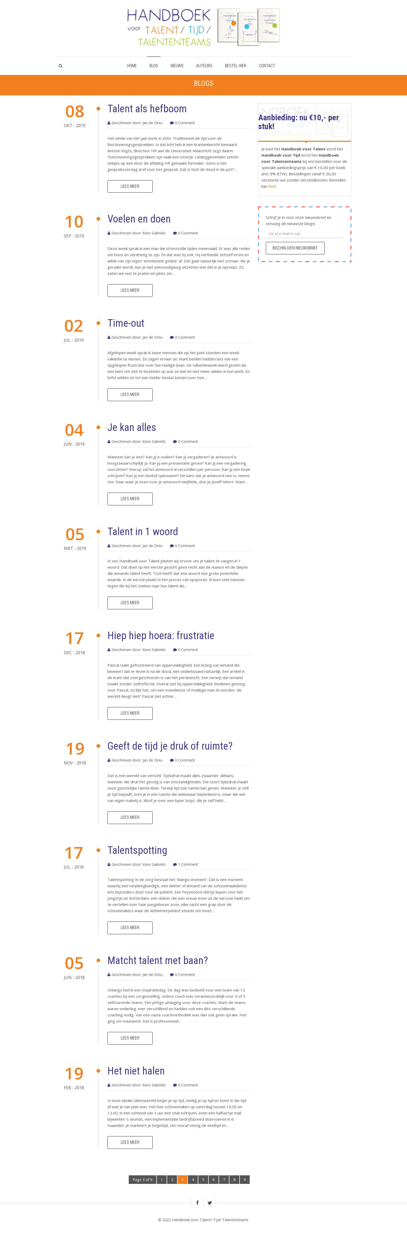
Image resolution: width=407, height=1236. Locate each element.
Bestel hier (235, 65)
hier (271, 186)
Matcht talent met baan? (157, 960)
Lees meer (130, 186)
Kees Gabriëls (154, 233)
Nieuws (177, 65)
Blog (154, 65)
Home (132, 65)
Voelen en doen (139, 219)
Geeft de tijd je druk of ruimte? (170, 746)
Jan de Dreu (152, 122)
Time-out (125, 323)
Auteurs (204, 65)
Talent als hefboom (147, 109)
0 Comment (185, 122)
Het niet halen (136, 1071)
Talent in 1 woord (142, 532)
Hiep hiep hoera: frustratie (160, 636)
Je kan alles (131, 427)
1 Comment (188, 864)
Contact (267, 65)
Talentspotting (137, 850)
